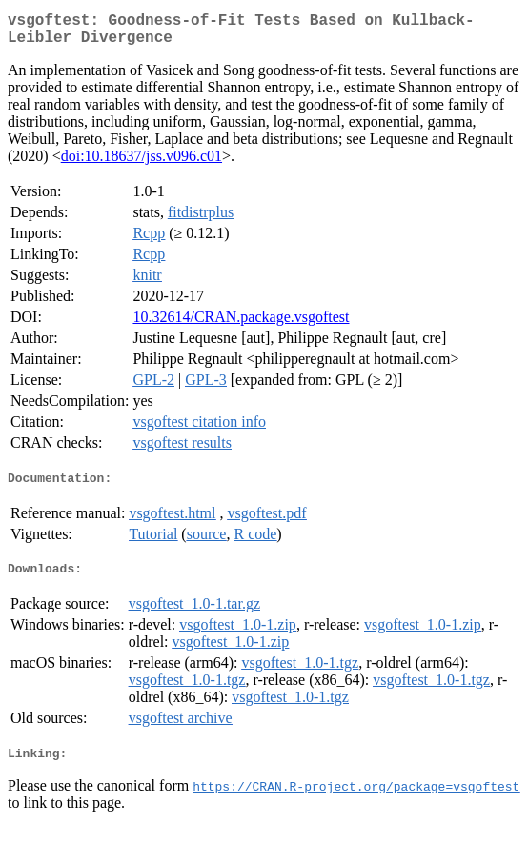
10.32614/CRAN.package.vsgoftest (240, 324)
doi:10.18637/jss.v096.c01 (141, 163)
